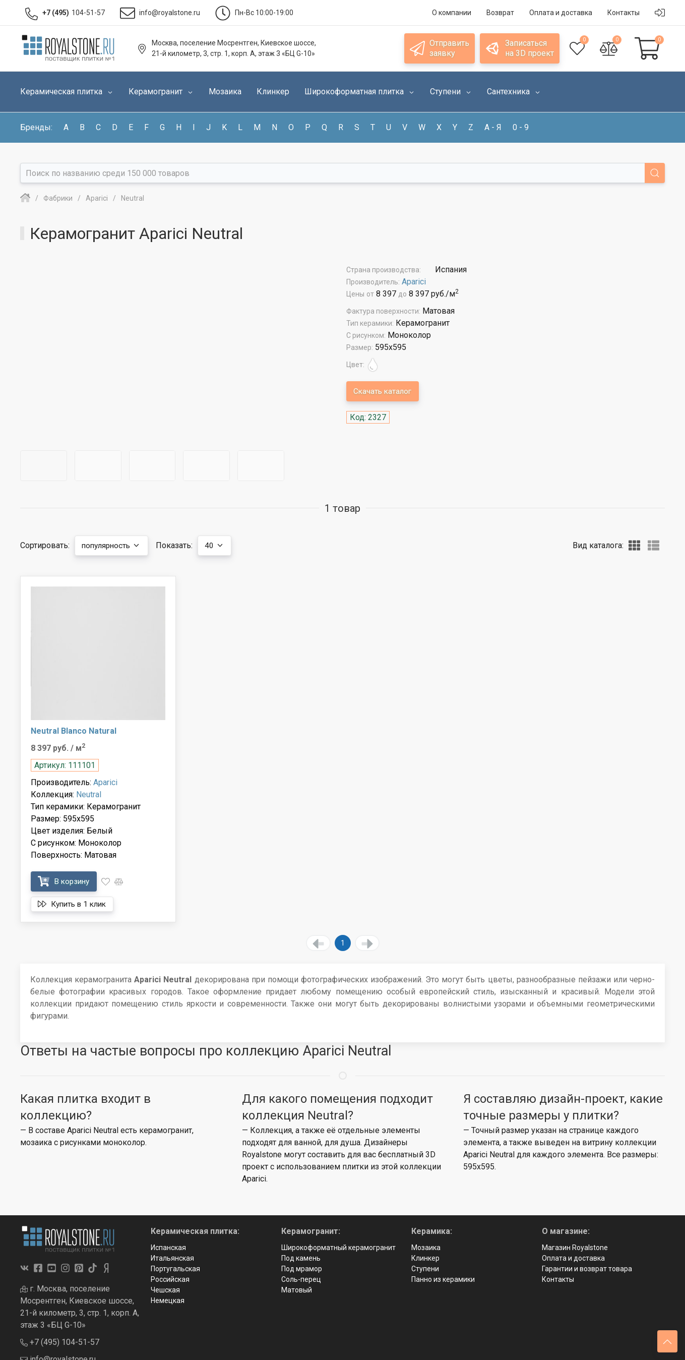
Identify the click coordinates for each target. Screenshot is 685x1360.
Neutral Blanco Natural (73, 731)
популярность (114, 545)
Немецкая (167, 1300)
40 (220, 545)
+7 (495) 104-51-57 (59, 1342)
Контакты (558, 1279)
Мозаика (426, 1248)
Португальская (175, 1269)
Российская (170, 1279)
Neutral (88, 794)
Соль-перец (301, 1279)
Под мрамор (301, 1269)
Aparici (414, 281)
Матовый (296, 1290)
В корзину (66, 881)
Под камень (301, 1258)
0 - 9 (521, 127)
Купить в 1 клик (75, 904)
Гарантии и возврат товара (587, 1269)
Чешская (165, 1290)
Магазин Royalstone (575, 1248)
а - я (493, 127)
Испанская (168, 1248)
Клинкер (425, 1258)
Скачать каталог (384, 391)
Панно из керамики (443, 1279)
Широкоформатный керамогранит (338, 1248)
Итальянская (172, 1258)
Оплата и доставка (573, 1258)
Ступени (425, 1269)
